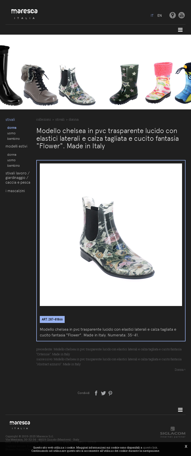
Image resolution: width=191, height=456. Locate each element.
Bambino (13, 138)
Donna (11, 127)
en (159, 15)
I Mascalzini (15, 191)
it (152, 15)
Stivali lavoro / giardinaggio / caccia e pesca (17, 178)
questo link (150, 447)
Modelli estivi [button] (16, 146)
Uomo (11, 133)
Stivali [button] (10, 119)
